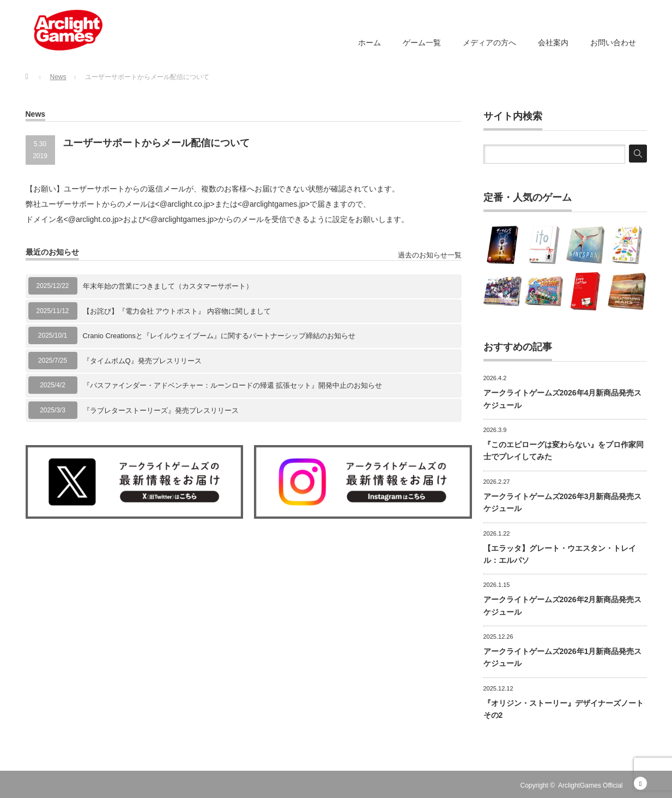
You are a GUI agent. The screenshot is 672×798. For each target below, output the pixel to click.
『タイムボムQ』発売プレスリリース (142, 361)
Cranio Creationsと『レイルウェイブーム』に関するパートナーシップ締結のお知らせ (219, 336)
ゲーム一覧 (422, 42)
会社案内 (553, 42)
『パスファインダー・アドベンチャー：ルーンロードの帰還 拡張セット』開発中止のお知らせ (233, 385)
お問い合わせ (613, 42)
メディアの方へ (489, 42)
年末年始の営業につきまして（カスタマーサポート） (168, 286)
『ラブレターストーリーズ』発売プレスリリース (161, 410)
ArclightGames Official (590, 785)
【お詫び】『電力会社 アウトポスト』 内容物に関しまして (177, 311)
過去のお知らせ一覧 (430, 255)
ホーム (369, 42)
